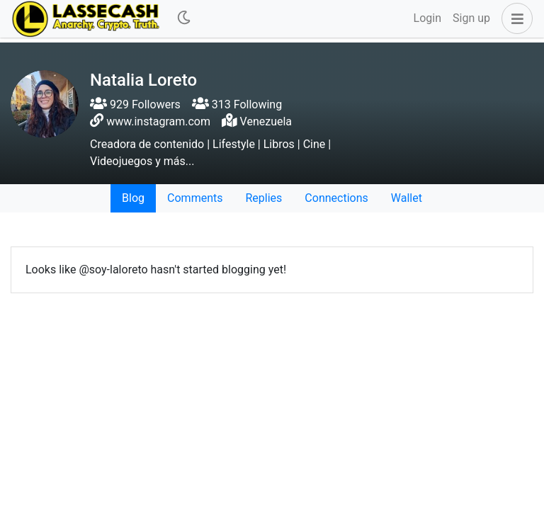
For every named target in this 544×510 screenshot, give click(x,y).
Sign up (471, 18)
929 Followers (135, 104)
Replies (263, 198)
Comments (194, 198)
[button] (514, 18)
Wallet (406, 198)
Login (427, 18)
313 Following (237, 104)
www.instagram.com (158, 121)
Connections (336, 198)
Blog (133, 198)
